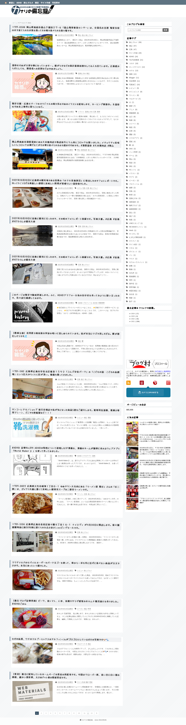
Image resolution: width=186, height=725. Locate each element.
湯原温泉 (134, 202)
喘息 (132, 127)
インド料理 (135, 152)
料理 (132, 195)
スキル (133, 248)
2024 (133, 313)
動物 (132, 269)
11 (84, 713)
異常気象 (134, 287)
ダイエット (135, 251)
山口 (132, 117)
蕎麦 (132, 298)
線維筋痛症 (135, 209)
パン (132, 255)
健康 (132, 188)
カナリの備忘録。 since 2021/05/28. (93, 720)
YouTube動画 (136, 60)
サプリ (133, 177)
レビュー (134, 88)
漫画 (133, 74)
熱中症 (133, 284)
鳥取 (132, 220)
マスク (133, 259)
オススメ (134, 241)
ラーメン (134, 95)
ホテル (133, 70)
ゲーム (133, 156)
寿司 (132, 280)
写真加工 (134, 85)
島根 (132, 120)
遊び (132, 216)
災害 (132, 131)
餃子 (132, 301)
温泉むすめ (135, 198)
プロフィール (135, 184)
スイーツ (134, 124)
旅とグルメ (28, 2)
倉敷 (132, 266)
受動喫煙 (134, 113)
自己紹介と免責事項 (162, 371)
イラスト (134, 173)
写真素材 (56, 2)
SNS (132, 149)
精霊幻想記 (135, 291)
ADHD (19, 2)
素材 (132, 106)
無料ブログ (135, 205)
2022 (133, 319)
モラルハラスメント (138, 262)
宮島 (132, 191)
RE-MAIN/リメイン (137, 227)
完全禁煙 (134, 81)
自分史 (133, 294)
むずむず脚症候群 (137, 237)
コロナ (133, 63)
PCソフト (134, 170)
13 (91, 713)
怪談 (132, 163)
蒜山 (132, 213)
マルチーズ (135, 99)
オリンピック (135, 92)
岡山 (132, 159)
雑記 (37, 2)
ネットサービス (137, 67)
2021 (133, 321)
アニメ (133, 109)
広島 (133, 49)
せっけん (134, 234)
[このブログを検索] (145, 30)
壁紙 (132, 142)
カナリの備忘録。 (93, 10)
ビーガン (134, 180)
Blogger (134, 78)
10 (79, 713)
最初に (12, 2)
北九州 (133, 273)
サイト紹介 (135, 244)
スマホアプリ (135, 138)
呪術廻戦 (134, 276)
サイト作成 (45, 2)
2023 (133, 316)
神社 (132, 166)
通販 (132, 134)
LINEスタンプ (136, 223)
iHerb (132, 230)
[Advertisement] (148, 343)
